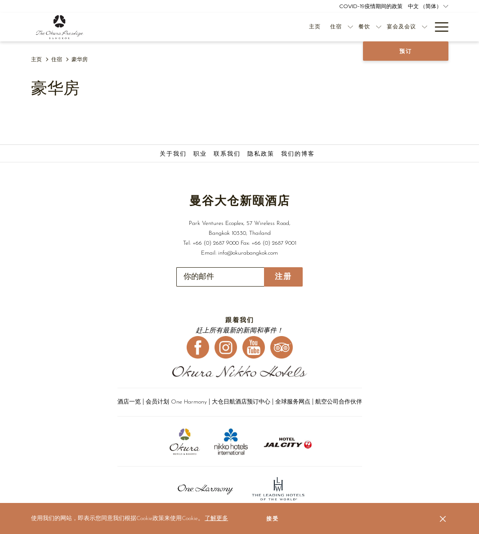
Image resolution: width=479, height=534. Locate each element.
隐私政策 (260, 154)
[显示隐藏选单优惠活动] (424, 27)
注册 (283, 276)
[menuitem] (227, 27)
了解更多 (216, 518)
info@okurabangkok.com (248, 253)
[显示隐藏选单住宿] (263, 27)
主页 (36, 60)
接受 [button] (272, 518)
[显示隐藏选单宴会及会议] (337, 27)
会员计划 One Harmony (177, 402)
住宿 (56, 60)
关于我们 (173, 154)
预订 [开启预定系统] (405, 51)
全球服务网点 (292, 402)
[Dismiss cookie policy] (442, 518)
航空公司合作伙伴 (338, 402)
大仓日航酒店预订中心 (241, 402)
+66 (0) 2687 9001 (273, 243)
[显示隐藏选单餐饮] (291, 27)
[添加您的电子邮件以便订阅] (220, 277)
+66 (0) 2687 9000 (215, 243)
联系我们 (227, 154)
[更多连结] (438, 27)
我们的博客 (298, 154)
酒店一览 (129, 402)
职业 (200, 154)
